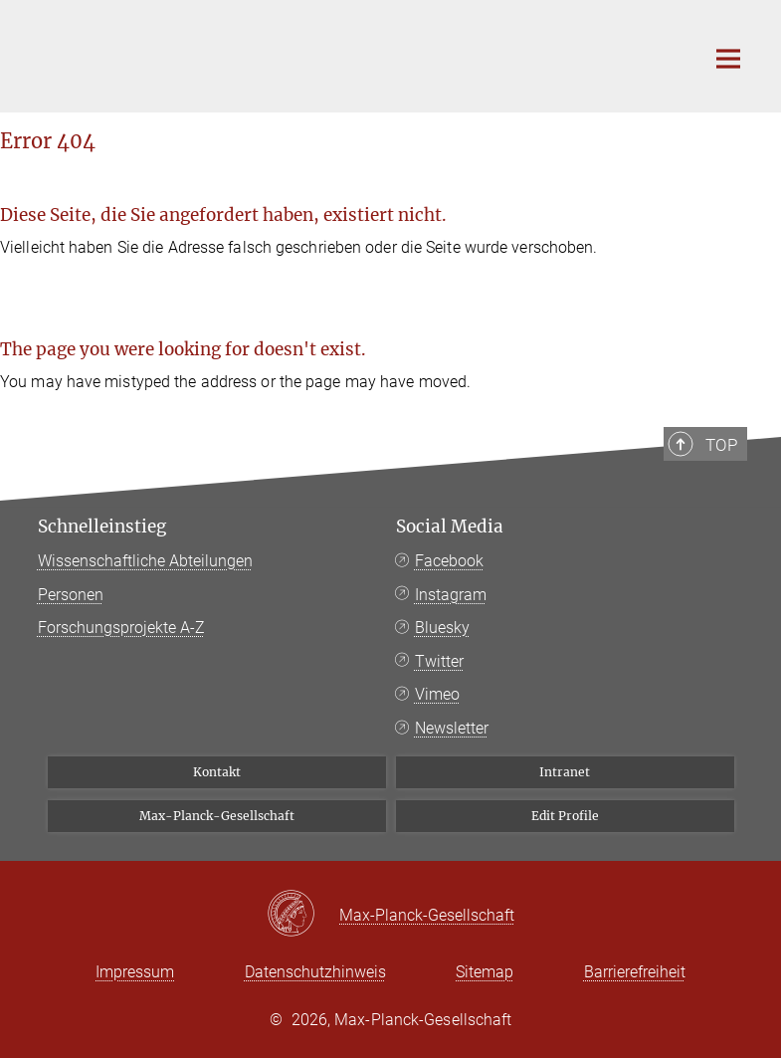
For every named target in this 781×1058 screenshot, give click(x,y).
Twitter (439, 661)
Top (721, 445)
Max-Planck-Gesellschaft (216, 815)
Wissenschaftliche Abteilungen (145, 560)
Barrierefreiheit (634, 971)
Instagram (451, 594)
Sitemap (484, 971)
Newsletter (451, 728)
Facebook (449, 560)
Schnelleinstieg (102, 526)
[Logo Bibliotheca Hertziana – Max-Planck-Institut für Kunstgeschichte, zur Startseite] (356, 54)
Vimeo (437, 694)
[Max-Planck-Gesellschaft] (303, 915)
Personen (70, 594)
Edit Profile (565, 815)
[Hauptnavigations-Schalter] (728, 59)
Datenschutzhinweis (315, 971)
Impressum (135, 971)
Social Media (449, 526)
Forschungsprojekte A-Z (121, 627)
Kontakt (217, 771)
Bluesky (442, 627)
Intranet (564, 771)
